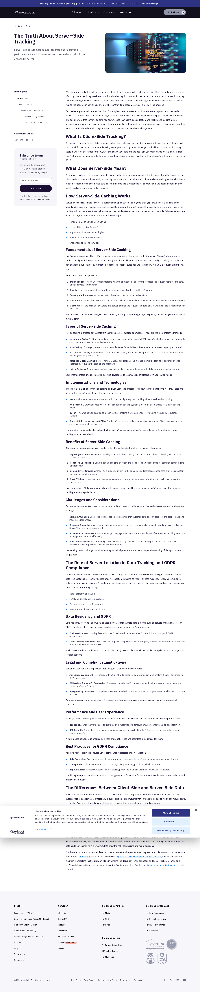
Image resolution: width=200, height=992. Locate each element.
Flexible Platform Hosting (25, 931)
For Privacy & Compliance (112, 945)
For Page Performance (155, 925)
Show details (41, 984)
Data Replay (19, 942)
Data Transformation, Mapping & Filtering (31, 919)
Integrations (19, 954)
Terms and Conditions (41, 199)
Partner (61, 925)
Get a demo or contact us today (162, 865)
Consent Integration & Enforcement (29, 936)
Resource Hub (64, 931)
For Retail (106, 925)
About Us (62, 913)
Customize (171, 976)
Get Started (126, 12)
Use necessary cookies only (170, 985)
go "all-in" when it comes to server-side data (139, 856)
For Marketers (108, 957)
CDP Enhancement (153, 931)
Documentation (20, 960)
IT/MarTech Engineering (112, 951)
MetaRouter (84, 856)
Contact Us (63, 919)
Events (61, 948)
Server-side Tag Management (26, 913)
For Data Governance (155, 913)
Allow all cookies (171, 967)
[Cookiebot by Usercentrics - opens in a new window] (17, 987)
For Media (106, 913)
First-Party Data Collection (25, 925)
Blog (16, 948)
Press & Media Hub (66, 936)
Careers (67, 942)
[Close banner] (196, 964)
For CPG (105, 919)
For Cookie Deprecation (156, 919)
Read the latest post (151, 3)
